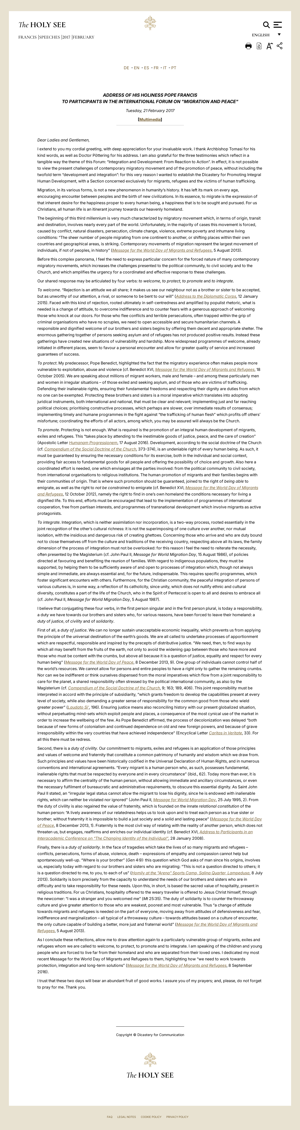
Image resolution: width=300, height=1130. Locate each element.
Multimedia (150, 119)
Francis (28, 37)
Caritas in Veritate (225, 732)
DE (126, 67)
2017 (66, 37)
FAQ (109, 1117)
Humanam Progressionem (93, 442)
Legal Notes (126, 1117)
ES (146, 67)
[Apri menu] (277, 25)
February (83, 37)
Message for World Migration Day (184, 799)
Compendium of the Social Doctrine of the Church (90, 449)
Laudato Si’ (78, 707)
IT (165, 67)
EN (136, 67)
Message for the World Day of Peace (99, 662)
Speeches (50, 37)
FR (156, 67)
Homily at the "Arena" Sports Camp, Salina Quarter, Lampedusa (191, 872)
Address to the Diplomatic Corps (206, 296)
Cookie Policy (151, 1117)
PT (173, 67)
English (263, 36)
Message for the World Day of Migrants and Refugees (162, 250)
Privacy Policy (177, 1117)
